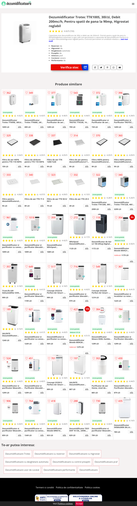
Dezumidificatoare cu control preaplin (71, 461)
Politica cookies (92, 487)
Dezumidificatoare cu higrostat (84, 453)
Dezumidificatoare (88, 469)
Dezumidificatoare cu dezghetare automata (26, 461)
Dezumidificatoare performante (59, 469)
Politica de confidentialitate (69, 487)
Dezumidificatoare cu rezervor (50, 453)
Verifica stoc (74, 67)
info (19, 127)
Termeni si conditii (45, 487)
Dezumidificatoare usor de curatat (22, 469)
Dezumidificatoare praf (106, 461)
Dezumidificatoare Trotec (17, 453)
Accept (79, 503)
